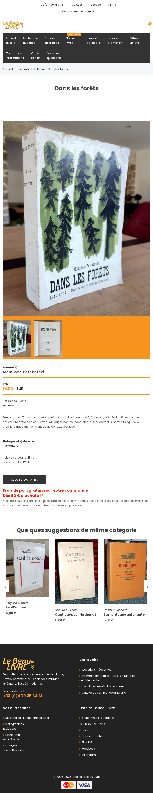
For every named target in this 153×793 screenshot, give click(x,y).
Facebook (96, 5)
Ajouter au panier (24, 480)
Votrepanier (35, 56)
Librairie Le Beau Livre (86, 777)
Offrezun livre (134, 41)
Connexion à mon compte (78, 11)
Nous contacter (91, 737)
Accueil (9, 69)
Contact (77, 5)
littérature (12, 446)
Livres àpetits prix (94, 41)
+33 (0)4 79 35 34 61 (51, 5)
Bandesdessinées (52, 41)
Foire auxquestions (54, 56)
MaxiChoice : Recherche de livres (27, 718)
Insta (113, 5)
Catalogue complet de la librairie (103, 693)
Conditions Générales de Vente (102, 687)
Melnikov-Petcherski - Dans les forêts (43, 69)
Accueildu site (11, 41)
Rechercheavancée (30, 41)
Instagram (87, 755)
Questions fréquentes (95, 670)
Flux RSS (85, 743)
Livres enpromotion (115, 41)
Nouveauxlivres (73, 39)
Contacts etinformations (15, 56)
